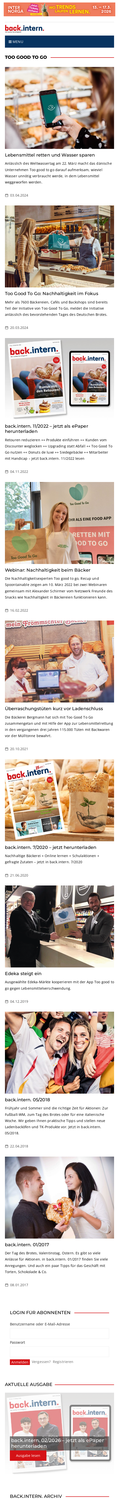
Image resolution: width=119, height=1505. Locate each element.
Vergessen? (41, 1361)
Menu (16, 41)
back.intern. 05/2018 (27, 1100)
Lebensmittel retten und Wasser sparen (50, 155)
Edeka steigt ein (23, 973)
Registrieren (63, 1361)
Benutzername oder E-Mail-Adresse (40, 1324)
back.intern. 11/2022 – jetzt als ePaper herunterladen (46, 428)
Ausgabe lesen (28, 1455)
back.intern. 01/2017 (27, 1244)
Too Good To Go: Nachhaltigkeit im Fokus (51, 293)
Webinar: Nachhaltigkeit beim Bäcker (47, 570)
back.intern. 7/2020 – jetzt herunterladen (50, 847)
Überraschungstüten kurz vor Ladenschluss (54, 708)
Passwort (17, 1342)
